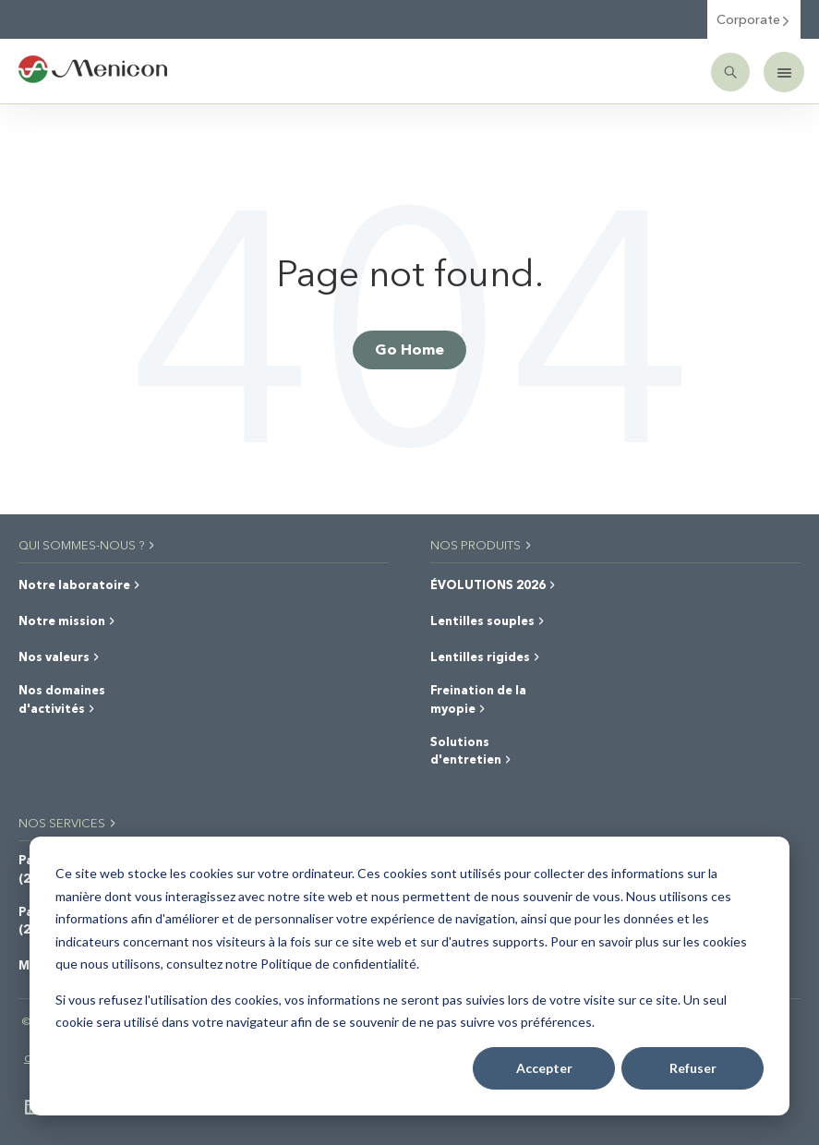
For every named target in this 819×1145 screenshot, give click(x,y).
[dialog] (409, 976)
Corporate (754, 19)
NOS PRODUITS (482, 544)
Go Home (409, 348)
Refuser (693, 1068)
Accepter (544, 1068)
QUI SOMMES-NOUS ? (87, 544)
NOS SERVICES (68, 822)
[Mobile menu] (784, 72)
